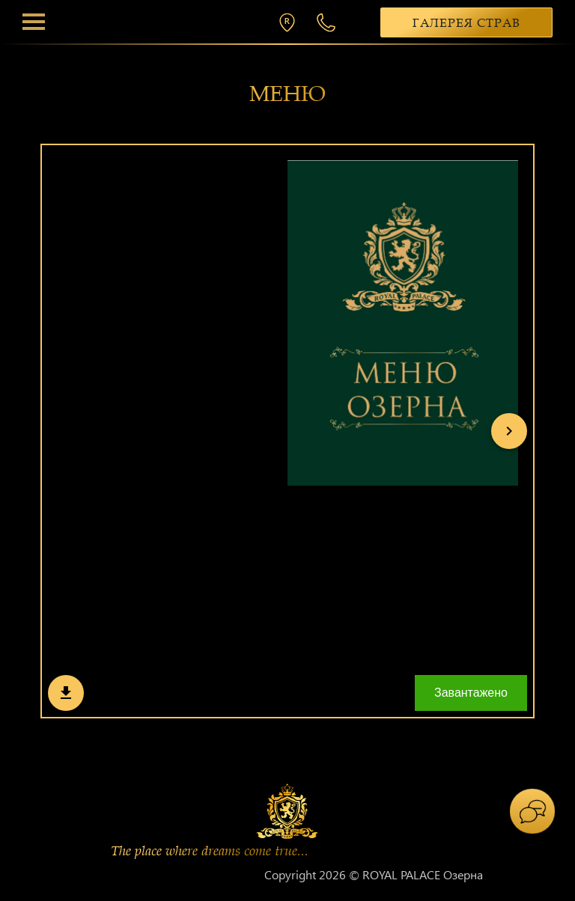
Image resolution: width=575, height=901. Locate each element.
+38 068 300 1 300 (328, 22)
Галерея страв (466, 23)
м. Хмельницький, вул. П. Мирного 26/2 (290, 22)
